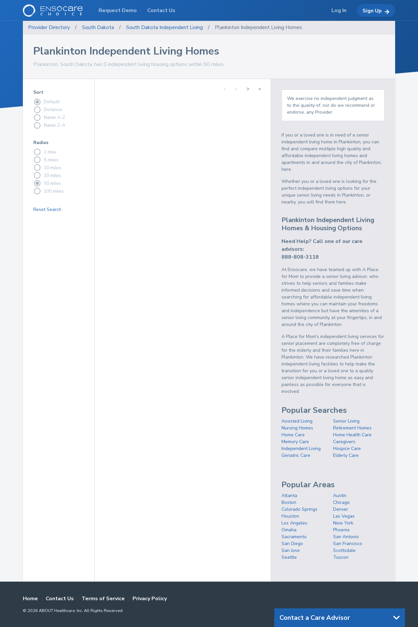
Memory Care (295, 442)
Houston (290, 516)
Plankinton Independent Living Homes (258, 27)
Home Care (293, 435)
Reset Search (47, 209)
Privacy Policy (150, 598)
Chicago (341, 502)
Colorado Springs (299, 509)
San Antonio (346, 537)
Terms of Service (103, 598)
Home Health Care (352, 435)
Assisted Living (297, 421)
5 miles (45, 160)
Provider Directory (49, 27)
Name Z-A (49, 125)
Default (46, 102)
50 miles (47, 183)
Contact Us (60, 598)
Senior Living (346, 421)
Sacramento (294, 537)
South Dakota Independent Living (164, 27)
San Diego (292, 543)
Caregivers (344, 442)
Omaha (289, 530)
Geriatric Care (295, 455)
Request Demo (118, 10)
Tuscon (340, 557)
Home (30, 598)
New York (343, 523)
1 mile (44, 152)
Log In (338, 10)
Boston (288, 502)
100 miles (48, 191)
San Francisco (347, 543)
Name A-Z (49, 117)
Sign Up (376, 10)
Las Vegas (344, 516)
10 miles (47, 167)
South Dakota (98, 27)
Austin (339, 495)
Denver (340, 509)
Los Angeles (294, 523)
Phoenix (341, 530)
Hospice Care (347, 448)
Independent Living (301, 448)
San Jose (290, 550)
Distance (47, 110)
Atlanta (289, 495)
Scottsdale (344, 550)
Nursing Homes (297, 428)
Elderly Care (346, 455)
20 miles (47, 175)
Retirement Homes (352, 428)
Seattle (289, 557)
